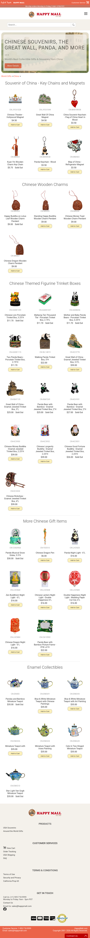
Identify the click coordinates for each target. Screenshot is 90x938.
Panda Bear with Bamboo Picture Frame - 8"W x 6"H (45, 644)
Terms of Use (9, 874)
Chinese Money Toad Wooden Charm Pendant (75, 217)
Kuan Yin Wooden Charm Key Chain (15, 163)
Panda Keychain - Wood (45, 162)
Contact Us (8, 903)
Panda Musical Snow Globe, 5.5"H (15, 554)
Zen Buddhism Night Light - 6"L (15, 596)
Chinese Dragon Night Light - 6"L (15, 643)
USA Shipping (9, 855)
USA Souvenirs (9, 828)
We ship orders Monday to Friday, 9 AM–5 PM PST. (45, 6)
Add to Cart (15, 125)
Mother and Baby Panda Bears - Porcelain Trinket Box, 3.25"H (75, 317)
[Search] (39, 25)
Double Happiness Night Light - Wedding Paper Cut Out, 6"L (75, 597)
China (16, 76)
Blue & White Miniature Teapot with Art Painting (75, 700)
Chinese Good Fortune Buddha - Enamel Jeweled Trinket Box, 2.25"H (75, 450)
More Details (13, 66)
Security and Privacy (12, 878)
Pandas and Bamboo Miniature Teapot (15, 700)
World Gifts (6, 76)
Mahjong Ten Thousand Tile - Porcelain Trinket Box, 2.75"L (45, 317)
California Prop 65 (11, 881)
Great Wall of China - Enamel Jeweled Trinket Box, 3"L (15, 407)
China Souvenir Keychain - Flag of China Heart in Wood (75, 117)
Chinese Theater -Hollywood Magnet (15, 115)
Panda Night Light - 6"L (74, 553)
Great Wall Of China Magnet (45, 115)
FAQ (5, 858)
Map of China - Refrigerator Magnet (75, 163)
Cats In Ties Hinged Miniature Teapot (75, 747)
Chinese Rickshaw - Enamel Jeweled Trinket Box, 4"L (15, 498)
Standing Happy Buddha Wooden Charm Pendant (45, 217)
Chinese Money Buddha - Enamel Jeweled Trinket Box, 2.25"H (15, 449)
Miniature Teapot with (15, 746)
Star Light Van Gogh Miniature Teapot (15, 792)
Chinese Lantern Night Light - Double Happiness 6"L (45, 597)
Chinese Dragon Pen (45, 553)
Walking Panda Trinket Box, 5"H (45, 358)
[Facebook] (5, 910)
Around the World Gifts (13, 831)
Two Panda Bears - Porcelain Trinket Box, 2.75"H (15, 359)
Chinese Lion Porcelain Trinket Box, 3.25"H (15, 316)
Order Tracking (9, 851)
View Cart (9, 848)
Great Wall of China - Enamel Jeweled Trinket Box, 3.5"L (75, 359)
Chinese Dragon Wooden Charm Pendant (15, 262)
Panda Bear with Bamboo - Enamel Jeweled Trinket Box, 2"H (45, 407)
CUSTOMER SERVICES (45, 843)
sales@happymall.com (22, 906)
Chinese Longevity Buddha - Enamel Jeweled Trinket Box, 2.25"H (45, 450)
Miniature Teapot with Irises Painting (45, 747)
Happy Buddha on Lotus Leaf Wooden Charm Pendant (15, 218)
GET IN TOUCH (45, 893)
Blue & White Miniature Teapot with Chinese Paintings (45, 701)
